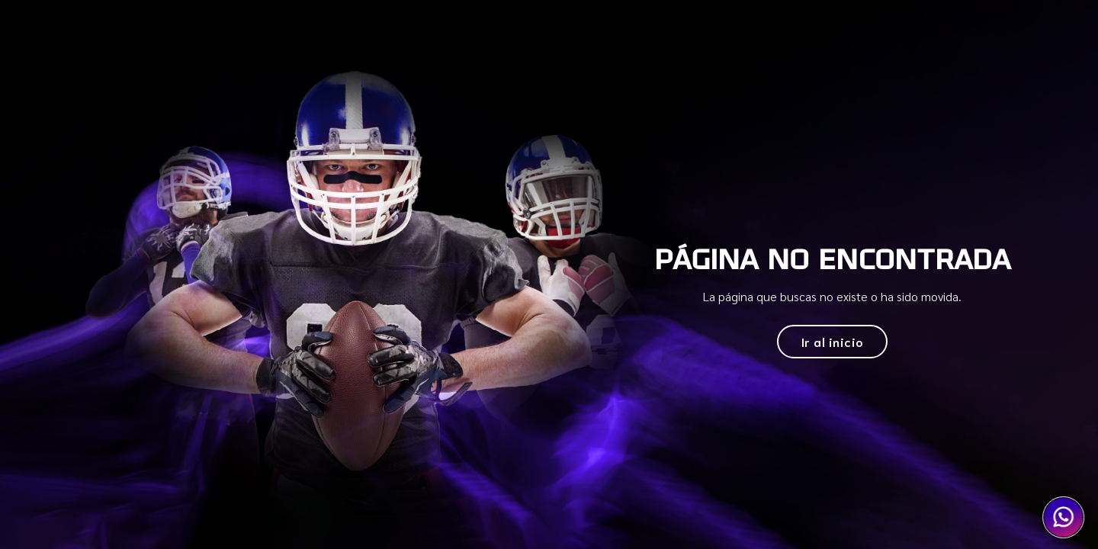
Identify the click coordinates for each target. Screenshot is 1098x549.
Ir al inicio (832, 341)
